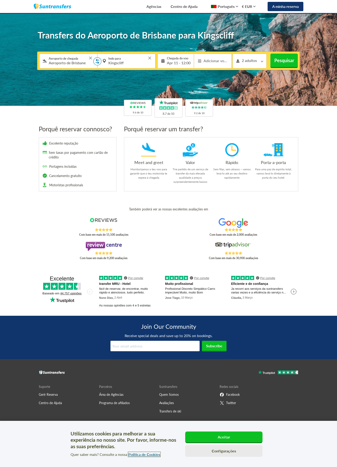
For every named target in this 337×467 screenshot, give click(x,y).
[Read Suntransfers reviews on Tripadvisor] (233, 246)
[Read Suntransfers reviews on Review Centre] (104, 246)
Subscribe (214, 346)
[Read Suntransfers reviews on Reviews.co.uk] (104, 223)
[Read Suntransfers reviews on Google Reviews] (233, 223)
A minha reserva (285, 6)
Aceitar (224, 437)
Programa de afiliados (114, 403)
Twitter (228, 403)
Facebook (230, 394)
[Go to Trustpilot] (278, 373)
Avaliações (166, 403)
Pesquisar (284, 60)
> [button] (90, 58)
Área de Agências (111, 394)
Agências (153, 6)
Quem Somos (169, 394)
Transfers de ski (170, 411)
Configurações (224, 451)
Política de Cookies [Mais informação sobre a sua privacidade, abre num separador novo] (144, 454)
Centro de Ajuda (184, 6)
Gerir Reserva (48, 394)
